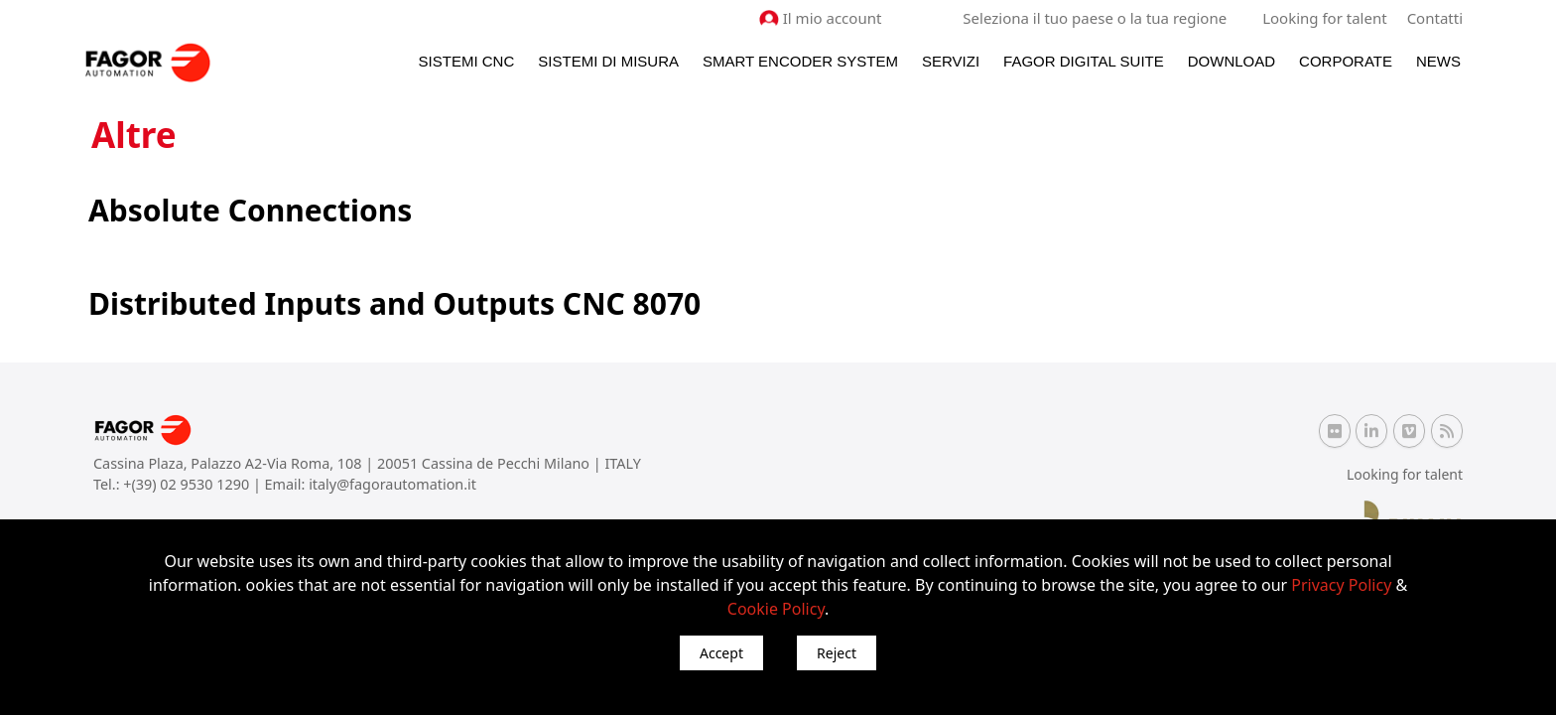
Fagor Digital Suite (1083, 61)
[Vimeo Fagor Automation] (1409, 431)
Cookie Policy (776, 609)
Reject (836, 653)
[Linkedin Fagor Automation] (1371, 431)
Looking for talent (1324, 18)
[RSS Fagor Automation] (1447, 431)
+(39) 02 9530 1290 (188, 484)
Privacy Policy (1341, 585)
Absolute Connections (250, 210)
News (1438, 61)
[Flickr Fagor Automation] (1335, 431)
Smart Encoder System (800, 61)
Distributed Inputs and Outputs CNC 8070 (394, 303)
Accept (721, 653)
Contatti (1435, 18)
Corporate (1345, 61)
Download (1231, 61)
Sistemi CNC (467, 61)
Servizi (950, 61)
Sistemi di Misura (608, 61)
